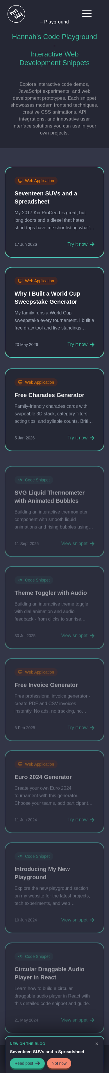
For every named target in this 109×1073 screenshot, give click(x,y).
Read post (27, 1063)
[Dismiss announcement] (97, 1044)
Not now (59, 1063)
